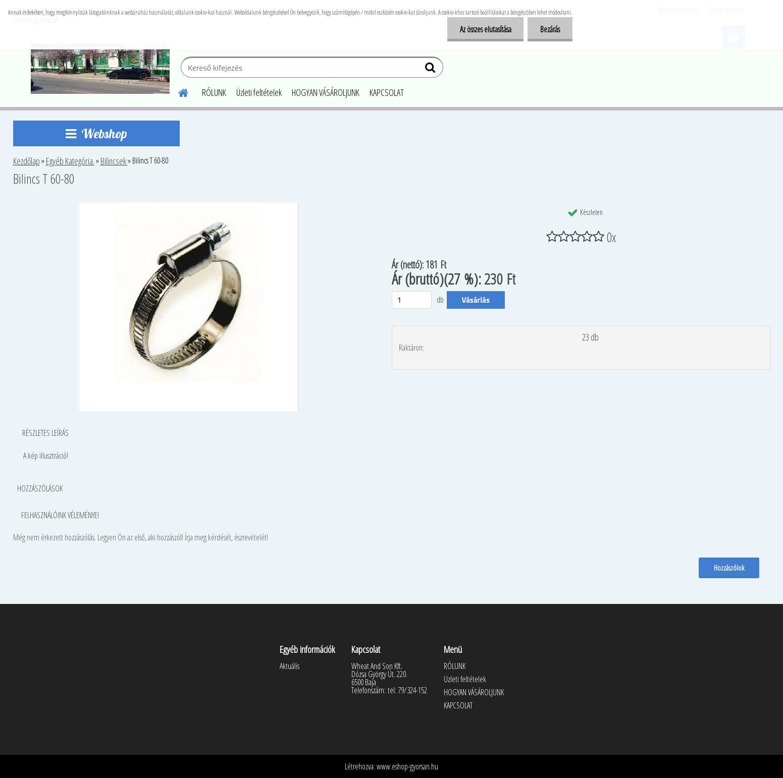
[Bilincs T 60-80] (188, 206)
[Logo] (100, 68)
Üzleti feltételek (259, 92)
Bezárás (550, 29)
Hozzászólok (729, 568)
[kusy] (412, 300)
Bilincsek (114, 161)
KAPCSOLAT (387, 92)
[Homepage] (177, 91)
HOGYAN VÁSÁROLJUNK (325, 92)
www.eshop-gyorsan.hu (407, 766)
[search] (431, 69)
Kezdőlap (26, 161)
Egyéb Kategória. (70, 161)
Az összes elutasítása (485, 29)
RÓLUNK (214, 92)
